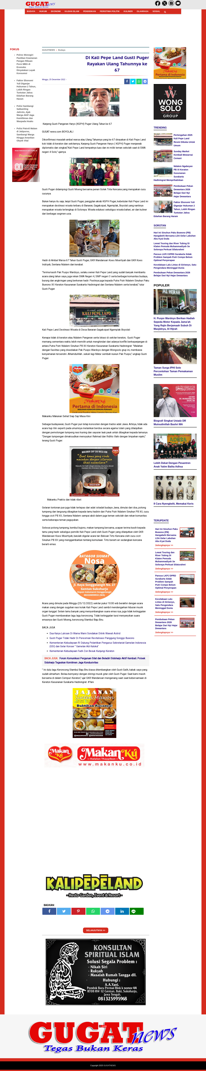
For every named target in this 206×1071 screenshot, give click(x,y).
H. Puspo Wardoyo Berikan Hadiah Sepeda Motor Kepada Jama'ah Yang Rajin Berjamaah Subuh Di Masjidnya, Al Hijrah (174, 324)
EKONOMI (56, 11)
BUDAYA (31, 11)
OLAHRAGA (142, 11)
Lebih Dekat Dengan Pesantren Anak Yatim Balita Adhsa (172, 465)
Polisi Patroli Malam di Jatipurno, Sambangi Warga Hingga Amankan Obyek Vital (27, 134)
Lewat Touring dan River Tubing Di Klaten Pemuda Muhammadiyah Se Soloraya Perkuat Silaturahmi (172, 246)
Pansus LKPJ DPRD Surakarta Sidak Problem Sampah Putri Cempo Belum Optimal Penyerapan (173, 257)
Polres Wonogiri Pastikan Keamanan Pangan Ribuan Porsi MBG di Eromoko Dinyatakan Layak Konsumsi (27, 64)
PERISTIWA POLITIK (110, 11)
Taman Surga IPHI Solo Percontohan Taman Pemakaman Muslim (173, 372)
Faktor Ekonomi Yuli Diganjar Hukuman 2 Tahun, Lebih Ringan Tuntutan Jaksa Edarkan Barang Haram (26, 89)
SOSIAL (156, 11)
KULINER (128, 11)
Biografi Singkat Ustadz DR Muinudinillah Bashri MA (170, 423)
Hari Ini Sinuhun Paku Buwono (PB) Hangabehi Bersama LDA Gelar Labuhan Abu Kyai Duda (175, 235)
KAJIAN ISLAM (72, 11)
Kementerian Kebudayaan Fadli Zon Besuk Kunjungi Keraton (82, 652)
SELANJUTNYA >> (95, 931)
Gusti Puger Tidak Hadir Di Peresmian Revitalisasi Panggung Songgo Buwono (92, 639)
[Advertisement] (103, 1049)
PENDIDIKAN (89, 11)
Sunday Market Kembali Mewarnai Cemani (183, 155)
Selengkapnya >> (164, 545)
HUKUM (43, 11)
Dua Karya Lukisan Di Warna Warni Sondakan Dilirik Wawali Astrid (85, 634)
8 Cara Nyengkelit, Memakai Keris (173, 504)
